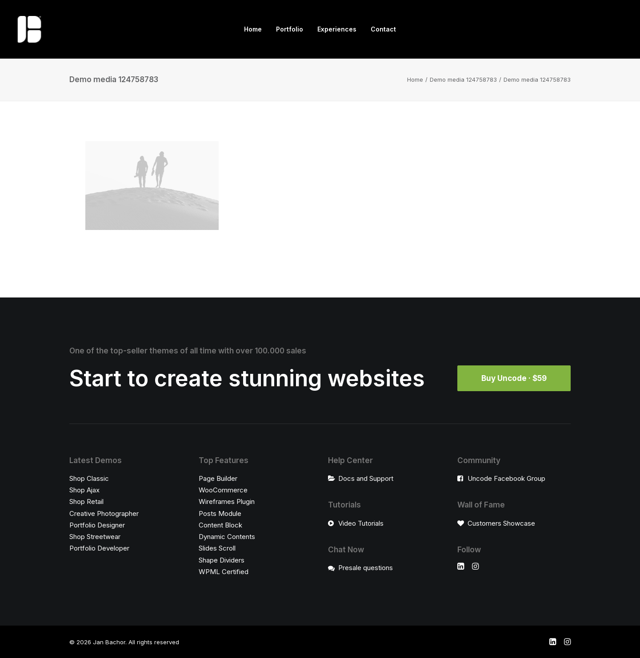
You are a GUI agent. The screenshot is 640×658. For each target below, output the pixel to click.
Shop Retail (86, 501)
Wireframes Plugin (227, 501)
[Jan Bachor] (29, 29)
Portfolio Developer (99, 548)
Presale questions (365, 567)
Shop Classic (89, 478)
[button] (460, 567)
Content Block (220, 525)
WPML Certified (223, 571)
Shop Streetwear (94, 536)
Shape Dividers (221, 560)
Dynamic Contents (227, 536)
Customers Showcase (501, 523)
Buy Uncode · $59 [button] (514, 378)
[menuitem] (253, 29)
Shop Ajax (84, 490)
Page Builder (218, 478)
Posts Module (220, 513)
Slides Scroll (217, 548)
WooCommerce (223, 490)
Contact (383, 29)
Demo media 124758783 (463, 79)
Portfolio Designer (97, 525)
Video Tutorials (361, 523)
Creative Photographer (104, 513)
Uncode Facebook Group (506, 478)
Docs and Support (365, 478)
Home (253, 29)
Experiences (336, 29)
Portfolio (289, 29)
